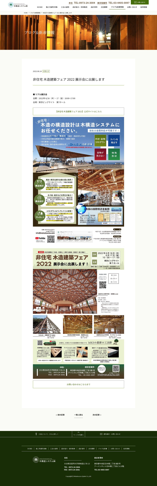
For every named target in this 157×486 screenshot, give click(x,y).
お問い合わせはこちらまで (78, 384)
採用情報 (143, 7)
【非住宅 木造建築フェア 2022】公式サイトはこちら (78, 111)
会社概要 (104, 7)
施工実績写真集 (51, 7)
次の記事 (96, 414)
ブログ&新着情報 (117, 7)
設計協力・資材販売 (80, 7)
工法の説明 (65, 7)
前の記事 (61, 414)
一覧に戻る (78, 414)
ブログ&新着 (102, 449)
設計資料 (94, 7)
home (40, 7)
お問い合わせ (132, 7)
